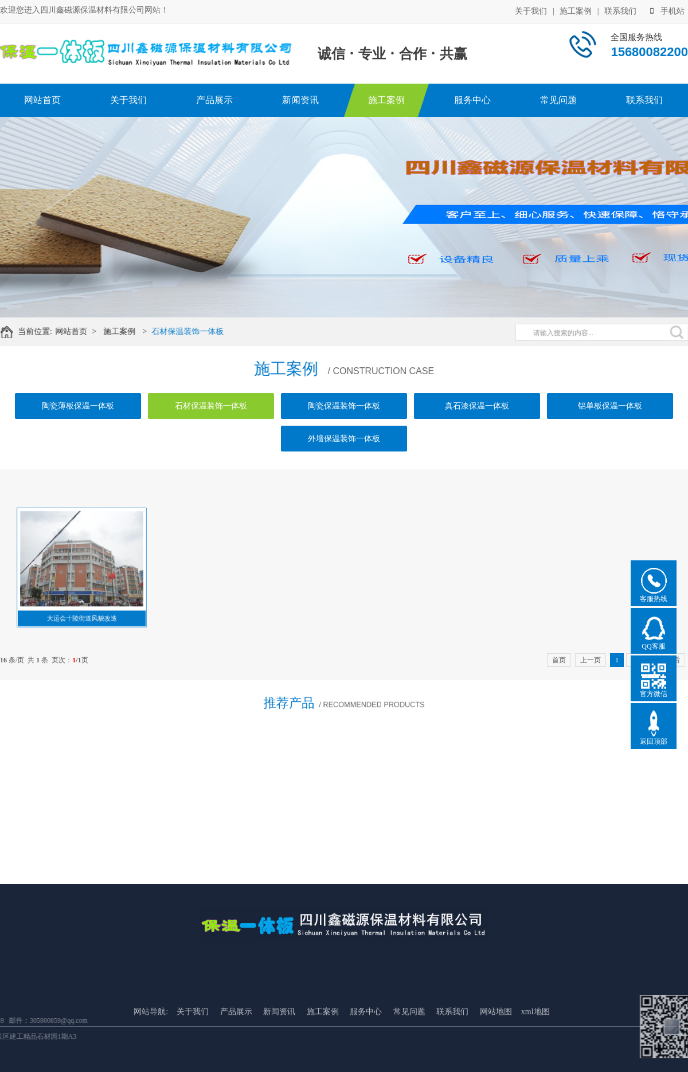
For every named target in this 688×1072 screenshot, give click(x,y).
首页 (559, 660)
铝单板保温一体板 (610, 406)
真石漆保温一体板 (477, 406)
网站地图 (496, 1055)
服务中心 (472, 100)
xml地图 (535, 1055)
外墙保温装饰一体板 (344, 438)
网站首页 (42, 100)
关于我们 (531, 10)
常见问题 (558, 100)
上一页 (590, 660)
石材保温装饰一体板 (195, 331)
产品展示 (214, 100)
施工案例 (576, 10)
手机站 (667, 10)
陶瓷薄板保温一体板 (78, 406)
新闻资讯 (300, 100)
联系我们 (620, 10)
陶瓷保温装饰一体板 (344, 406)
